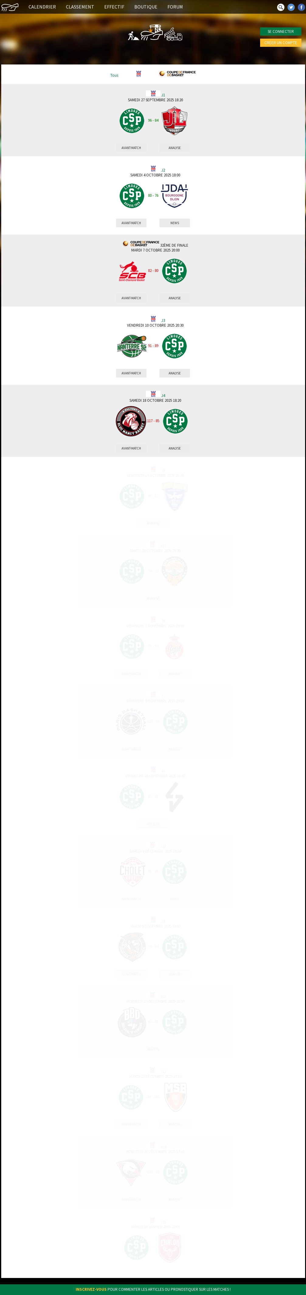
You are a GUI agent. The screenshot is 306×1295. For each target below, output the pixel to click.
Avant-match (131, 148)
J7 (163, 696)
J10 (163, 846)
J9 (163, 921)
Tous (114, 75)
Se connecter (281, 31)
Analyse (175, 148)
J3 (163, 320)
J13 (163, 1071)
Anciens (153, 824)
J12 (163, 996)
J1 (163, 95)
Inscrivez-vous (91, 1289)
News (174, 223)
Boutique (145, 7)
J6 (163, 621)
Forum (175, 7)
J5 (163, 470)
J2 (163, 170)
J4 (163, 395)
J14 (163, 1146)
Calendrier (42, 7)
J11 (163, 545)
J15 (163, 1222)
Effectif (114, 7)
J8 (163, 771)
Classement (80, 7)
